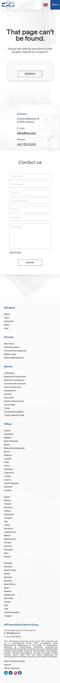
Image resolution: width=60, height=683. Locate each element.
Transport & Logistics (14, 412)
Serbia (7, 574)
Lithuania (8, 529)
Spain (6, 588)
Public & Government (14, 401)
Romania (8, 567)
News (6, 325)
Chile (6, 462)
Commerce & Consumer (15, 384)
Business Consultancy (14, 380)
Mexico (7, 536)
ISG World (9, 308)
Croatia (7, 476)
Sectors (8, 367)
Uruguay (8, 616)
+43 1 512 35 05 (26, 144)
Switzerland (9, 595)
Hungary (8, 518)
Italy (6, 521)
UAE (6, 605)
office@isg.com (26, 133)
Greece (7, 511)
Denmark (8, 487)
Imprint (7, 665)
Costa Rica (9, 473)
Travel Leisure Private (14, 415)
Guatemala (9, 514)
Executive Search (12, 347)
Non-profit (8, 398)
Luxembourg (10, 532)
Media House (10, 354)
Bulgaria (8, 455)
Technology (9, 405)
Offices (7, 314)
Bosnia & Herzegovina (14, 448)
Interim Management (14, 358)
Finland (7, 504)
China (7, 466)
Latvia (7, 525)
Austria (7, 431)
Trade (7, 408)
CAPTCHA (15, 253)
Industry (8, 394)
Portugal (8, 563)
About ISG (8, 321)
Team (6, 318)
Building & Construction (15, 377)
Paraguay (8, 550)
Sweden (8, 591)
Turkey (7, 602)
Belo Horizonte (11, 441)
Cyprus (7, 480)
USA (6, 609)
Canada (7, 459)
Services (8, 337)
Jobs (6, 328)
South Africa (9, 584)
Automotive (9, 373)
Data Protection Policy (14, 661)
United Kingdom (11, 612)
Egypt (7, 497)
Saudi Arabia (10, 570)
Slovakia (8, 577)
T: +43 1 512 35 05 (12, 637)
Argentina (8, 434)
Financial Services (12, 387)
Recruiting (9, 344)
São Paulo (8, 598)
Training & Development (15, 351)
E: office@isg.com (12, 633)
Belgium (8, 438)
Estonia (7, 500)
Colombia (8, 469)
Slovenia (8, 581)
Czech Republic (11, 483)
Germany (8, 507)
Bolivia (7, 445)
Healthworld (10, 391)
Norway (7, 543)
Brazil (6, 452)
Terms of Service (12, 668)
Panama (8, 546)
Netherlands (10, 539)
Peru (6, 553)
